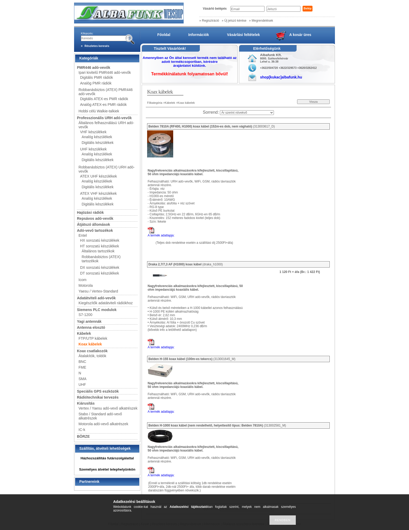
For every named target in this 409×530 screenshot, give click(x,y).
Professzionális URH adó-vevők (104, 118)
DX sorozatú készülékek (99, 267)
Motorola (86, 285)
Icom (82, 280)
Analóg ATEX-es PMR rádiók (103, 104)
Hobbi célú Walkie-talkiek (99, 111)
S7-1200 (85, 315)
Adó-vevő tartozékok (95, 230)
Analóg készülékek (97, 137)
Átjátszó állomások (93, 224)
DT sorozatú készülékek (99, 273)
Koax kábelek (90, 344)
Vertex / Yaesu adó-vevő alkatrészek (108, 408)
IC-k (82, 430)
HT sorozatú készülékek (99, 246)
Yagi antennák (89, 321)
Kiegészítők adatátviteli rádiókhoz (106, 303)
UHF (82, 384)
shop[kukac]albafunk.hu (281, 77)
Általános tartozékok (98, 251)
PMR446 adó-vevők (93, 67)
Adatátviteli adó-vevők (96, 298)
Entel (83, 235)
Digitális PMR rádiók (96, 77)
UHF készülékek (93, 149)
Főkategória (154, 102)
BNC (82, 362)
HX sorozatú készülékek (99, 240)
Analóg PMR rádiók (96, 83)
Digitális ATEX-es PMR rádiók (104, 99)
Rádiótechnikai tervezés (98, 397)
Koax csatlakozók (92, 351)
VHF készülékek (93, 132)
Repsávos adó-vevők (95, 218)
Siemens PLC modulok (97, 310)
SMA (82, 379)
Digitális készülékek (97, 143)
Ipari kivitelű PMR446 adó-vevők (105, 72)
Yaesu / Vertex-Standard (98, 291)
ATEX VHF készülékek (98, 193)
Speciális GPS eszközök (98, 391)
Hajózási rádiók (90, 212)
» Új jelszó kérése (234, 20)
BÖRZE (83, 436)
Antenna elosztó (91, 327)
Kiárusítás (86, 403)
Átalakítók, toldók (92, 356)
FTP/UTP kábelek (93, 338)
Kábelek (84, 333)
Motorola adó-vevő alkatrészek (103, 424)
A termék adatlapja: (161, 235)
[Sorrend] (247, 112)
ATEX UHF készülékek (98, 176)
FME (82, 367)
